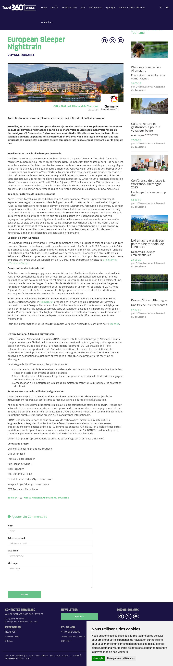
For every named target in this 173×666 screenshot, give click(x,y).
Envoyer (24, 594)
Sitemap (30, 655)
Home (44, 7)
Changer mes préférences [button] (120, 658)
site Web (114, 323)
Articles (54, 7)
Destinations (12, 636)
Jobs (83, 7)
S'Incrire (78, 616)
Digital (9, 641)
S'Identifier (46, 22)
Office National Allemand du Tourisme (46, 497)
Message (13, 563)
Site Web (13, 550)
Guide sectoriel (69, 7)
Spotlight (110, 7)
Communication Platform (132, 7)
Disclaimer (42, 655)
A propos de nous (70, 631)
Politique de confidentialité (65, 655)
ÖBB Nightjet (46, 301)
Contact (65, 641)
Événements (95, 7)
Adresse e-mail (16, 538)
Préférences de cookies (18, 658)
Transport (11, 631)
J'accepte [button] (98, 658)
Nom (10, 525)
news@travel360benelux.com (21, 621)
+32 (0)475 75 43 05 (14, 618)
